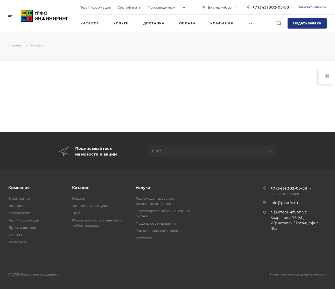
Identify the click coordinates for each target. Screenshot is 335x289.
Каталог (80, 187)
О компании (19, 198)
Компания (19, 187)
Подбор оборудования (156, 223)
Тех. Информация (23, 220)
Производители (22, 227)
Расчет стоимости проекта (159, 230)
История (15, 206)
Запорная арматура (89, 206)
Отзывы (15, 235)
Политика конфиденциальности (298, 274)
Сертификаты (20, 213)
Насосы (78, 198)
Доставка (144, 238)
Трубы (77, 213)
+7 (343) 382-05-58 (270, 7)
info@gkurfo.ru (284, 202)
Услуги (143, 187)
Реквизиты (17, 242)
